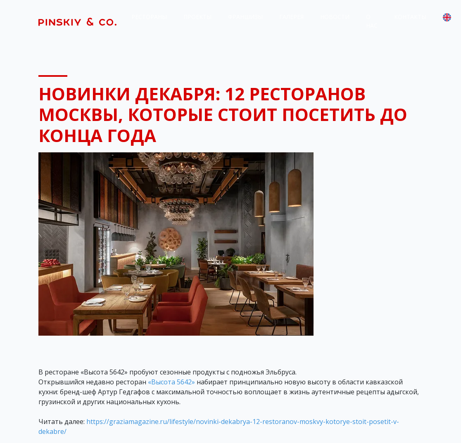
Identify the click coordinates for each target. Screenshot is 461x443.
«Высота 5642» (171, 381)
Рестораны (149, 17)
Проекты (197, 17)
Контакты (410, 17)
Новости (334, 17)
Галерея (291, 17)
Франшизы (245, 17)
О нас (372, 21)
